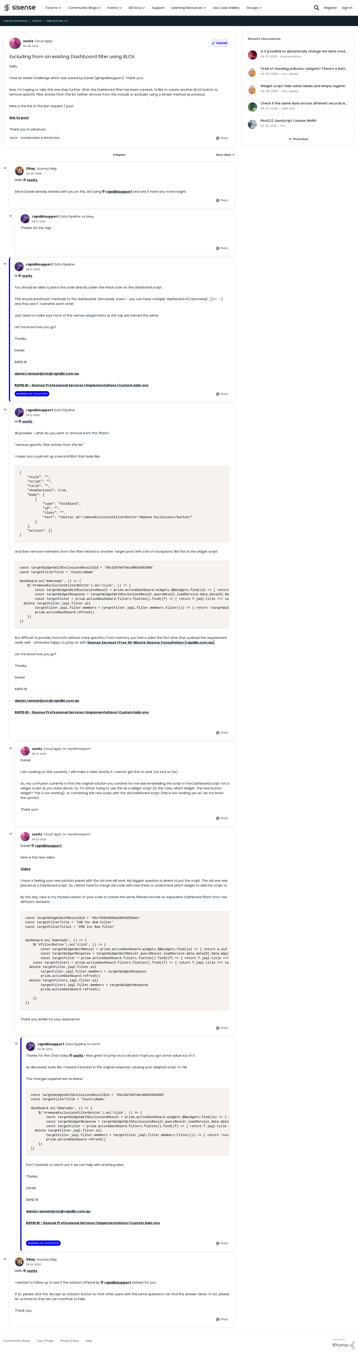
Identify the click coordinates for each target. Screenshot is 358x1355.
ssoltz (32, 180)
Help (89, 1341)
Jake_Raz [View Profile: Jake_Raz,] (288, 108)
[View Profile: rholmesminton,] (252, 55)
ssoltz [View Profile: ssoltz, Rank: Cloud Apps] (28, 41)
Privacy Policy (70, 1341)
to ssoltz (93, 1044)
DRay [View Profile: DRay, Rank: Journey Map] (30, 168)
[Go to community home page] (20, 7)
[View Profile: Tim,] (252, 124)
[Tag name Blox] (14, 137)
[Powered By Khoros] (344, 1344)
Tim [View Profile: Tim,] (282, 126)
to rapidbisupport (77, 749)
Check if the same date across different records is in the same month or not (303, 103)
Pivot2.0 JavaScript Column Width (288, 121)
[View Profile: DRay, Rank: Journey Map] (19, 170)
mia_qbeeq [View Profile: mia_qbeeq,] (289, 74)
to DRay (88, 216)
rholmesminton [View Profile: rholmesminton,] (291, 56)
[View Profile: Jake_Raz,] (252, 107)
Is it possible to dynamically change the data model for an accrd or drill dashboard (304, 51)
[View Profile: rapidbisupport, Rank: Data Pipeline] (25, 218)
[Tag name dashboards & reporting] (40, 137)
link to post (19, 117)
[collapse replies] (5, 168)
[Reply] (222, 138)
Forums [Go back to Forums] (37, 21)
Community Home (16, 1341)
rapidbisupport (119, 191)
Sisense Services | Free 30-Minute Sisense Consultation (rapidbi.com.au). (151, 642)
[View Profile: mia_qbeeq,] (252, 72)
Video (26, 869)
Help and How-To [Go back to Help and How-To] (56, 21)
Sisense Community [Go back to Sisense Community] (15, 21)
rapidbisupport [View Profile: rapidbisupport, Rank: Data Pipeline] (45, 216)
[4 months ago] (269, 126)
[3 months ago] (269, 57)
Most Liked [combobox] (225, 155)
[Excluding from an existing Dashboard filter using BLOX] (33, 173)
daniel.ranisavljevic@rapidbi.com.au (47, 373)
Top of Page (45, 1341)
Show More (298, 139)
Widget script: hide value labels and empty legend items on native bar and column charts (303, 86)
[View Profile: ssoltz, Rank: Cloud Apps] (15, 43)
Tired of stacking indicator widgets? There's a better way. (304, 69)
